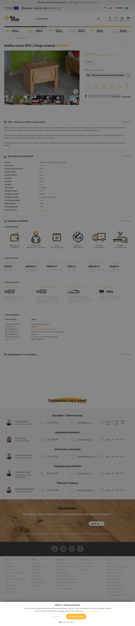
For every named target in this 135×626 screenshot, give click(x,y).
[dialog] (67, 313)
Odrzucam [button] (56, 616)
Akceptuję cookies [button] (76, 616)
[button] (67, 622)
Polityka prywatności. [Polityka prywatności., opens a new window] (92, 611)
